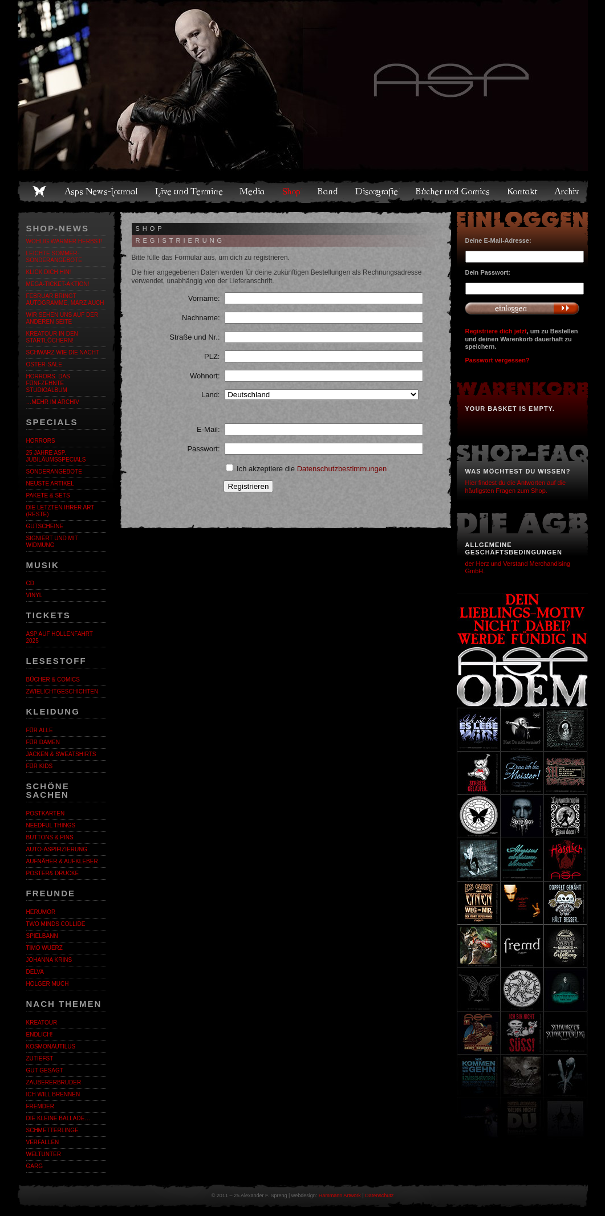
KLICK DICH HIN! (48, 272)
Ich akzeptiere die (306, 468)
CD (30, 583)
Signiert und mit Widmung (52, 541)
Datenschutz (379, 1195)
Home (39, 191)
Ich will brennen (53, 1094)
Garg (34, 1166)
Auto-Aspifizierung (57, 849)
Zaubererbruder (54, 1082)
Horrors (40, 441)
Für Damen (43, 742)
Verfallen (42, 1142)
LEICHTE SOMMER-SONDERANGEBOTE (54, 256)
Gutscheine (45, 526)
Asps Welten (303, 85)
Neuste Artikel (50, 483)
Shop (292, 191)
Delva (35, 972)
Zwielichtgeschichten (62, 691)
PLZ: (212, 356)
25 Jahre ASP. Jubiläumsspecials (56, 456)
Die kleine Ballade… (58, 1118)
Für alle (39, 730)
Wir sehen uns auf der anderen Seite (62, 318)
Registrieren (248, 486)
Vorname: (204, 298)
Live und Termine (189, 191)
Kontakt (522, 191)
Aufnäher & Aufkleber (62, 861)
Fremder (40, 1106)
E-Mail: (208, 429)
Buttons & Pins (50, 837)
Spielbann (42, 936)
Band (328, 191)
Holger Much (47, 984)
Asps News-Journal (101, 191)
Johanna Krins (49, 960)
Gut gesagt (44, 1070)
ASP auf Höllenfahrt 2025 (59, 637)
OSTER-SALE (44, 364)
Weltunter (43, 1154)
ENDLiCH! (39, 1034)
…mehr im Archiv (52, 402)
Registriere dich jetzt (496, 331)
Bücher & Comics (53, 679)
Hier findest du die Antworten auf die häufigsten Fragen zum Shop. (515, 486)
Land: (210, 394)
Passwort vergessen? (497, 360)
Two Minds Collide (56, 924)
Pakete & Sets (48, 495)
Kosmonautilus (51, 1046)
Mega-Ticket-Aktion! (58, 284)
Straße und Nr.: (194, 337)
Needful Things (51, 825)
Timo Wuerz (44, 948)
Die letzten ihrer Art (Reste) (60, 510)
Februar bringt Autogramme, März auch (65, 299)
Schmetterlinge (52, 1130)
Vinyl (34, 595)
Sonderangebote (54, 471)
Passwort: (203, 448)
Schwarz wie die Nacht (63, 352)
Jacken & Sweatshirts (61, 754)
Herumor (41, 912)
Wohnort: (205, 376)
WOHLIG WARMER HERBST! (64, 241)
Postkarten (45, 813)
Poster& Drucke (52, 873)
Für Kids (39, 766)
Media (252, 191)
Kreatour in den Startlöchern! (52, 337)
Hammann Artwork (340, 1195)
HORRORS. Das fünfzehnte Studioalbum (48, 383)
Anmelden (522, 308)
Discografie (377, 191)
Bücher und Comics (453, 191)
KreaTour (42, 1022)
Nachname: (201, 317)
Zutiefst (40, 1058)
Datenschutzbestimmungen (342, 468)
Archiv (567, 191)
